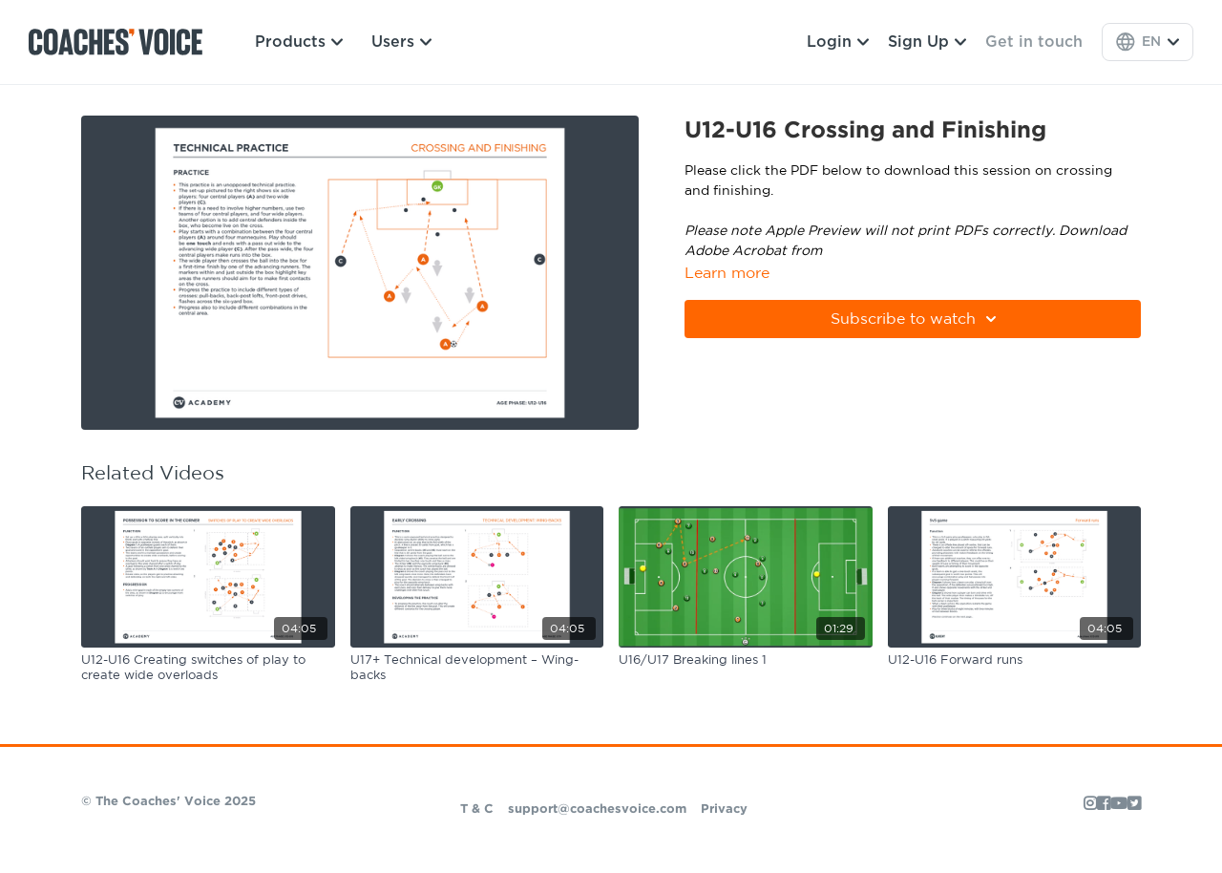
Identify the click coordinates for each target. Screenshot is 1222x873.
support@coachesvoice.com (597, 809)
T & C (477, 809)
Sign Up (927, 42)
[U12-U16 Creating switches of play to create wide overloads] (208, 668)
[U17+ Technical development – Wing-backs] (477, 668)
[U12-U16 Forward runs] (1015, 661)
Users (401, 42)
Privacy (724, 809)
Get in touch (1034, 42)
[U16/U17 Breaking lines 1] (746, 661)
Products (299, 42)
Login (838, 42)
